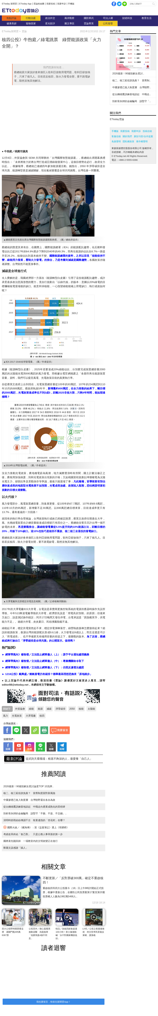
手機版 (71, 3)
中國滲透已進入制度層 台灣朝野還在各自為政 (29, 800)
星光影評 (50, 23)
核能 (81, 708)
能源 (40, 708)
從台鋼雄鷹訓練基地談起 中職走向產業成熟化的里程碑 (34, 806)
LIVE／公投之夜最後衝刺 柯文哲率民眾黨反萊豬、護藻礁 (93, 931)
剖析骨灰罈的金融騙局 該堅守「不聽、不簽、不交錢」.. (61, 758)
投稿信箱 (147, 131)
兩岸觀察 (69, 18)
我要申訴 (61, 3)
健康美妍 (12, 23)
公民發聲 (108, 23)
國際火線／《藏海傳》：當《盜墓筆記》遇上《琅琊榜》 (36, 827)
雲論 (22, 11)
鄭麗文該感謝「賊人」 (15, 847)
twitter (119, 4)
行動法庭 (31, 18)
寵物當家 (31, 23)
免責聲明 (116, 141)
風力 (5, 715)
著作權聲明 (142, 141)
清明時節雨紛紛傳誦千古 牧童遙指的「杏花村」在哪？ (34, 820)
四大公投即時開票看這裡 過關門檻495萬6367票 (12, 931)
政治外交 (50, 18)
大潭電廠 (31, 715)
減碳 (49, 708)
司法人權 (108, 18)
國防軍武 (89, 18)
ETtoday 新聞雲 (9, 3)
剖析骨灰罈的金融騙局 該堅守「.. (131, 101)
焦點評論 (11, 18)
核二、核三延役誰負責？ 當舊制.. (131, 80)
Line (124, 4)
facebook (114, 4)
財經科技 (127, 18)
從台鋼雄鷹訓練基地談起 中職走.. (131, 94)
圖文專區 (69, 23)
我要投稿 (50, 3)
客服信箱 (116, 136)
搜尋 (153, 3)
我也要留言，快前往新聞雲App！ (53, 1001)
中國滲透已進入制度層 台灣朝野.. (131, 87)
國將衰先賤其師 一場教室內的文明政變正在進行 (30, 841)
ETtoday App (25, 3)
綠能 (31, 708)
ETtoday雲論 (117, 119)
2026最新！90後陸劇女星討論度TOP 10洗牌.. (28, 786)
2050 (72, 708)
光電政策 (17, 715)
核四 (42, 715)
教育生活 (147, 18)
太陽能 (91, 708)
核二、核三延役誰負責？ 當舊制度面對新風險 (29, 793)
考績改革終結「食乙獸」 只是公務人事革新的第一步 (33, 834)
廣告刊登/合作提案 (143, 136)
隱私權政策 (128, 141)
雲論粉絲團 (38, 3)
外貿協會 (20, 708)
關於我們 (127, 136)
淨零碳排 (60, 708)
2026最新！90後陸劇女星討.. (128, 73)
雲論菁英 (89, 23)
